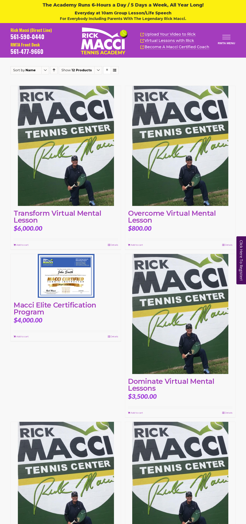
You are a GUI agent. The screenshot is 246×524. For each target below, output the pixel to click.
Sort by (24, 70)
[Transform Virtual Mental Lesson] (66, 146)
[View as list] (114, 70)
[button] (225, 35)
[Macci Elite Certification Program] (66, 276)
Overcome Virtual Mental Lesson (172, 216)
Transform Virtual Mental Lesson (57, 216)
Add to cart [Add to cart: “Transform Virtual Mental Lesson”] (22, 244)
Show (77, 70)
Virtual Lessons (167, 40)
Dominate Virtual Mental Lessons (171, 384)
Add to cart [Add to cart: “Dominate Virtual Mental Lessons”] (137, 412)
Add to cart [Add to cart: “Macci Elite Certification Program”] (22, 336)
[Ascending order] (54, 70)
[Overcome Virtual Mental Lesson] (180, 146)
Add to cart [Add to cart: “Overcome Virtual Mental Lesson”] (137, 244)
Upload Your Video (170, 34)
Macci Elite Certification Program (55, 308)
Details (114, 244)
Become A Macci (174, 47)
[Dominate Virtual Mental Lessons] (180, 314)
